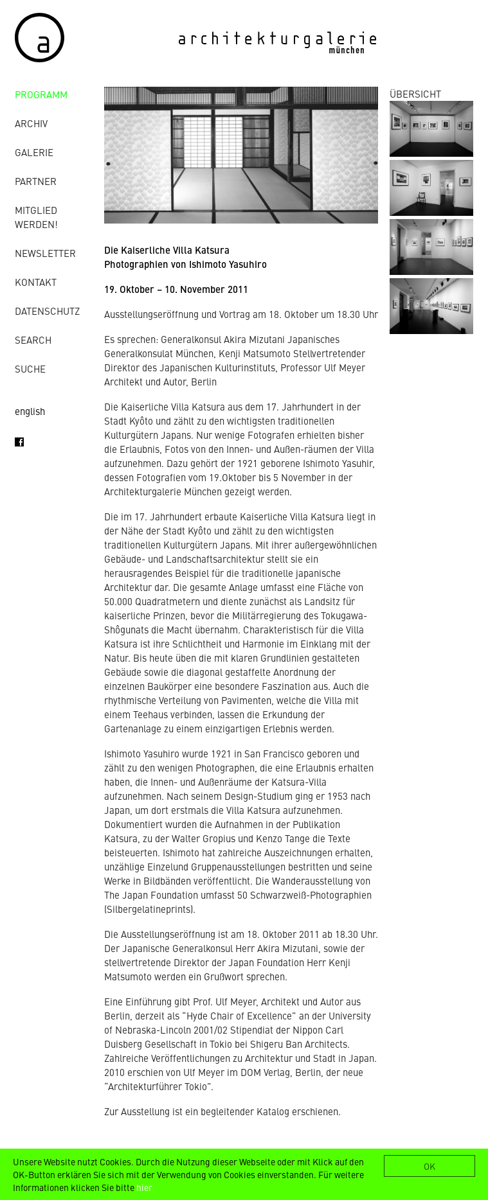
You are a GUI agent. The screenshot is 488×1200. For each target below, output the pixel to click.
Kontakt (36, 281)
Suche (30, 368)
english (30, 411)
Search (33, 339)
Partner (36, 181)
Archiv (31, 123)
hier (144, 1187)
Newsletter (45, 253)
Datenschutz (47, 310)
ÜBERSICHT (415, 93)
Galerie (34, 152)
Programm (41, 94)
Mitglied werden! (36, 217)
